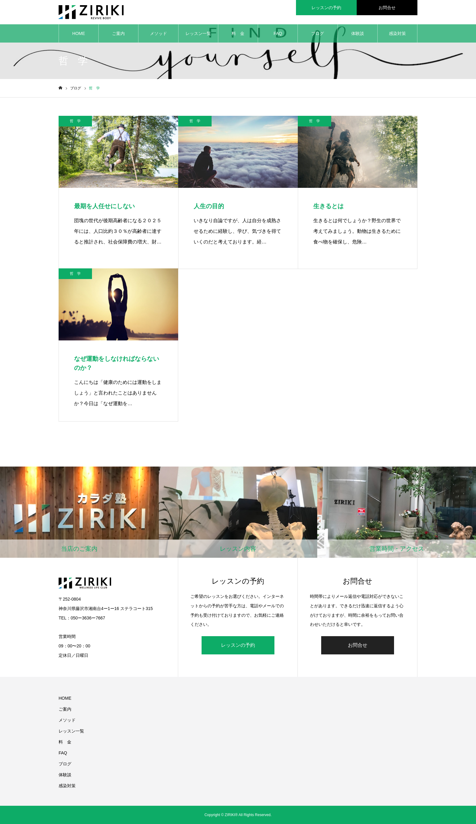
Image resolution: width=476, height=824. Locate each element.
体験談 (357, 33)
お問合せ (357, 645)
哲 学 (75, 121)
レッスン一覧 (198, 33)
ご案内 (118, 33)
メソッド (158, 33)
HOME (78, 33)
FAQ (278, 33)
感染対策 (397, 33)
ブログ (317, 33)
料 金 (238, 33)
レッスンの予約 (238, 645)
